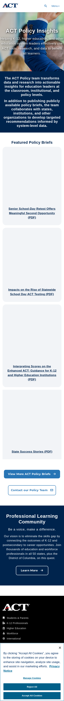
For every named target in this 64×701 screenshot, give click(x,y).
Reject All (32, 687)
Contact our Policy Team (32, 490)
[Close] (60, 647)
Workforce (12, 633)
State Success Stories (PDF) (32, 451)
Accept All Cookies (32, 695)
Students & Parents (18, 618)
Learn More (32, 570)
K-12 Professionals (17, 623)
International (14, 638)
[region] (32, 672)
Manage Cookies (32, 678)
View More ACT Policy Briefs (32, 474)
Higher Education (16, 628)
